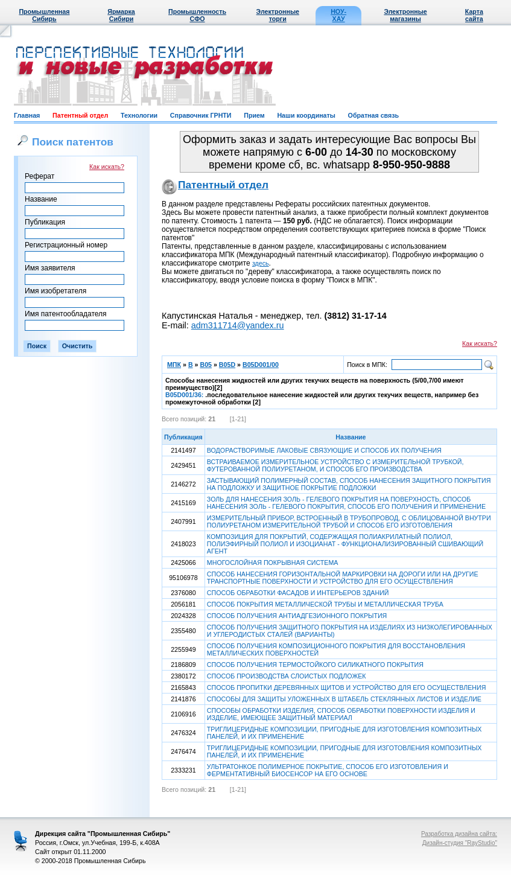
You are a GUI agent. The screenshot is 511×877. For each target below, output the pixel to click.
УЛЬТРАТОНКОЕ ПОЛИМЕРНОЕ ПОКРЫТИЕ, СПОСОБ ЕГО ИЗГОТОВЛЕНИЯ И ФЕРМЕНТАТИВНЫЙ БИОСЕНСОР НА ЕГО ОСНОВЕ (327, 770)
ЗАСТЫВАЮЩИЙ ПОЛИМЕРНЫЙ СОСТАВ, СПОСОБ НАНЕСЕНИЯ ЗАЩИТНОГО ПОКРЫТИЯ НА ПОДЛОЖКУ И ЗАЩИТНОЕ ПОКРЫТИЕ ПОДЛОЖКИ (349, 484)
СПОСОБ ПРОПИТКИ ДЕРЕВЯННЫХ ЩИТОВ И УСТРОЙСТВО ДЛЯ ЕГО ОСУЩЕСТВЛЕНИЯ (346, 687)
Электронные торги (277, 15)
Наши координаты (306, 115)
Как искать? (106, 166)
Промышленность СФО (197, 15)
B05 (206, 364)
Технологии (139, 115)
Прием (254, 115)
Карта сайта (474, 15)
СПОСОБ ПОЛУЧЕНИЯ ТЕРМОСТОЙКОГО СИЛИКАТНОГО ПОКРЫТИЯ (315, 664)
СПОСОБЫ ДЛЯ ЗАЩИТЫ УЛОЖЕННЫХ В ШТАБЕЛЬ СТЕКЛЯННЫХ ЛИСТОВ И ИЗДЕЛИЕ (344, 699)
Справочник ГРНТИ (201, 115)
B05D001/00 (261, 364)
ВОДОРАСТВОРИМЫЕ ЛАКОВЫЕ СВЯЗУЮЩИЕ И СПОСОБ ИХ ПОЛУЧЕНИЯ (324, 450)
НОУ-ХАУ (338, 15)
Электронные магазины (405, 15)
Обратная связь (373, 115)
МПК (174, 364)
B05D (227, 364)
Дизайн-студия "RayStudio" (459, 843)
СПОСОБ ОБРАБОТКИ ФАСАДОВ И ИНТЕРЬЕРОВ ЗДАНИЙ (298, 592)
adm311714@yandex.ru (237, 325)
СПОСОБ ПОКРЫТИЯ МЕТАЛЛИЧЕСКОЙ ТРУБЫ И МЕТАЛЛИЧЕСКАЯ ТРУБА (325, 604)
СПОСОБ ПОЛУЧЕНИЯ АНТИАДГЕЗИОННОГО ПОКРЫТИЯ (297, 615)
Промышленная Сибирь (44, 15)
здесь (260, 263)
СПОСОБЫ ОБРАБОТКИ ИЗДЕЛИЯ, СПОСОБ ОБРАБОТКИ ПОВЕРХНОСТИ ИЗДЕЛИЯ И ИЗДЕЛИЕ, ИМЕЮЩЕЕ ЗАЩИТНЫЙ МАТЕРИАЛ (341, 714)
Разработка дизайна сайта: (459, 834)
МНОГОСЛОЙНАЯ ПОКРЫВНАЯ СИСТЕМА (272, 562)
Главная (27, 115)
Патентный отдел (80, 115)
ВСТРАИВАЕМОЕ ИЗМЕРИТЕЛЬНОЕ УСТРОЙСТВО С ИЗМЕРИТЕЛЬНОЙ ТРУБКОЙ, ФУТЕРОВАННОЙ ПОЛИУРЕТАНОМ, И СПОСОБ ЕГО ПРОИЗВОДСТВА (335, 465)
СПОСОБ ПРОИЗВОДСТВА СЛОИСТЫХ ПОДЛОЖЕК (286, 676)
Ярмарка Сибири (121, 15)
